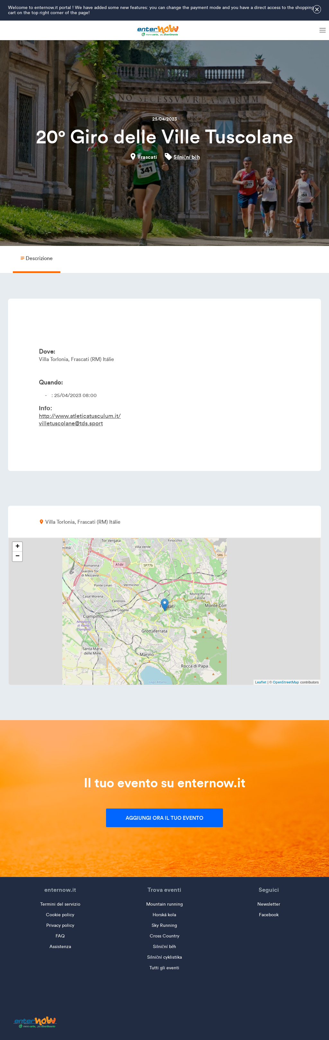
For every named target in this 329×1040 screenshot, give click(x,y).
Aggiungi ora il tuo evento (164, 818)
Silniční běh (186, 157)
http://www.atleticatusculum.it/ (80, 416)
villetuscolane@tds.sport (71, 423)
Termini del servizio (60, 904)
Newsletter (268, 904)
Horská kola (164, 915)
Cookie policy (60, 915)
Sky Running (164, 925)
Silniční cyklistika (164, 957)
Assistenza (60, 946)
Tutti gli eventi (164, 968)
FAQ (60, 936)
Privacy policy (60, 925)
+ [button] (17, 547)
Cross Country (164, 936)
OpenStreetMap (286, 682)
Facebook (269, 915)
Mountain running (164, 904)
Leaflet (260, 682)
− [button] (17, 556)
